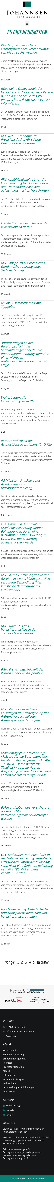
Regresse (7, 1062)
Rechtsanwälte (10, 1050)
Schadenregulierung (13, 1054)
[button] (27, 23)
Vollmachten (9, 1083)
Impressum (9, 1091)
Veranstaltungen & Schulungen (19, 1087)
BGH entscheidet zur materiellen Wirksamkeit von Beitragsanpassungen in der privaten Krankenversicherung (26, 1140)
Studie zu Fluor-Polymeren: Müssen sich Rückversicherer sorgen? (23, 1130)
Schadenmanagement (14, 1058)
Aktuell (6, 1070)
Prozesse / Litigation (13, 1066)
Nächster (43, 962)
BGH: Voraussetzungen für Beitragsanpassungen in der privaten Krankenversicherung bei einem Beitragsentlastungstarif (22, 1154)
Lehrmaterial (9, 1075)
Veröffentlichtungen (13, 1079)
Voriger (10, 962)
